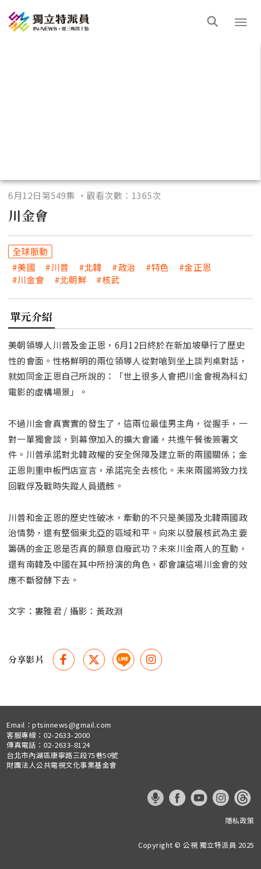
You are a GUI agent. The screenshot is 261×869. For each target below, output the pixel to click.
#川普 (57, 267)
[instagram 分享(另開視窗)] (151, 660)
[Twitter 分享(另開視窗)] (94, 660)
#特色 (157, 267)
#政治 (123, 267)
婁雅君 (48, 610)
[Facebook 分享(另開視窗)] (63, 660)
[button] (241, 22)
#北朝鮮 (70, 280)
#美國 (23, 267)
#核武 (108, 280)
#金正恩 (195, 267)
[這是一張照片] (106, 21)
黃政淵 (109, 610)
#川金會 (28, 280)
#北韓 (90, 267)
